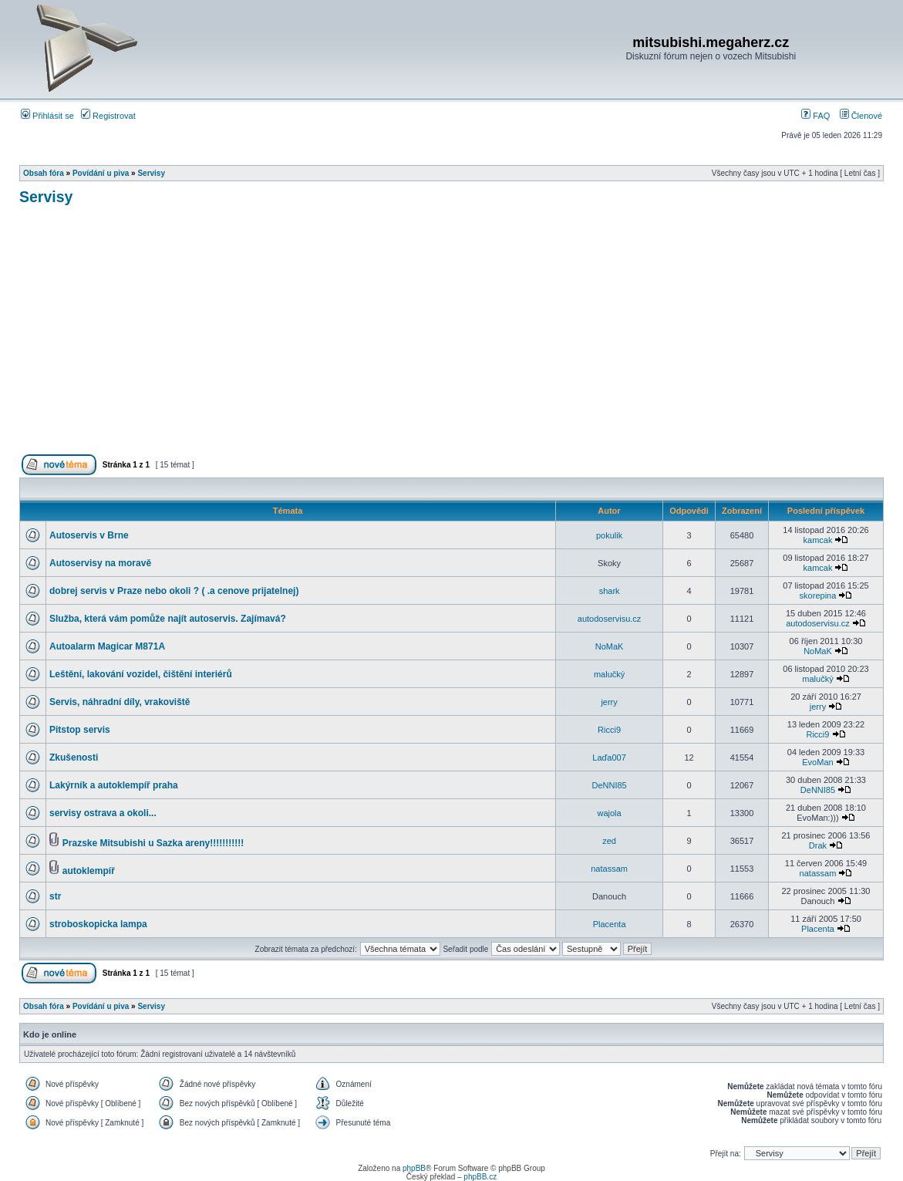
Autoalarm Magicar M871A (107, 646)
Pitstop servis (79, 729)
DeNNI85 (608, 785)
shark (609, 591)
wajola (610, 813)
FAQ (815, 115)
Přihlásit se (47, 115)
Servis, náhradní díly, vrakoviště (119, 702)
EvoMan (817, 762)
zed (609, 840)
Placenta (609, 924)
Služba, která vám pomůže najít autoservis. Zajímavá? (167, 618)
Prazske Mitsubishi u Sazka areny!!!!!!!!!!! (153, 843)
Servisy (151, 173)
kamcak (818, 540)
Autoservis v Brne (89, 535)
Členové (861, 115)
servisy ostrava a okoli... (103, 813)
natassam (609, 868)
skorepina (818, 595)
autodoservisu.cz (610, 618)
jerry (609, 702)
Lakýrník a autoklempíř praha (113, 785)
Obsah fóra (43, 173)
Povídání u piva (100, 173)
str (55, 896)
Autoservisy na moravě (100, 563)
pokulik (609, 535)
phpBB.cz (480, 1177)
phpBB (414, 1168)
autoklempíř (88, 871)
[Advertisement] (451, 336)
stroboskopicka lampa (98, 924)
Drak (818, 845)
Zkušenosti (73, 757)
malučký (609, 674)
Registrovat (108, 115)
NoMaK (609, 646)
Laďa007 (608, 757)
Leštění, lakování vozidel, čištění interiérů (140, 674)
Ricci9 (609, 729)
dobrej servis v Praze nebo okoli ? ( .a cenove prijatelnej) (173, 590)
